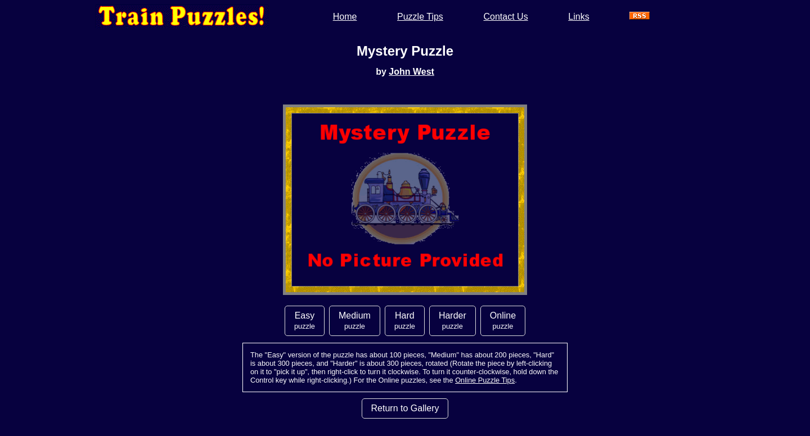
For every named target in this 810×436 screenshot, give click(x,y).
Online (503, 320)
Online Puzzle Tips (485, 380)
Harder (452, 320)
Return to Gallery (405, 408)
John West (411, 71)
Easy (304, 320)
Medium (355, 320)
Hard (404, 320)
